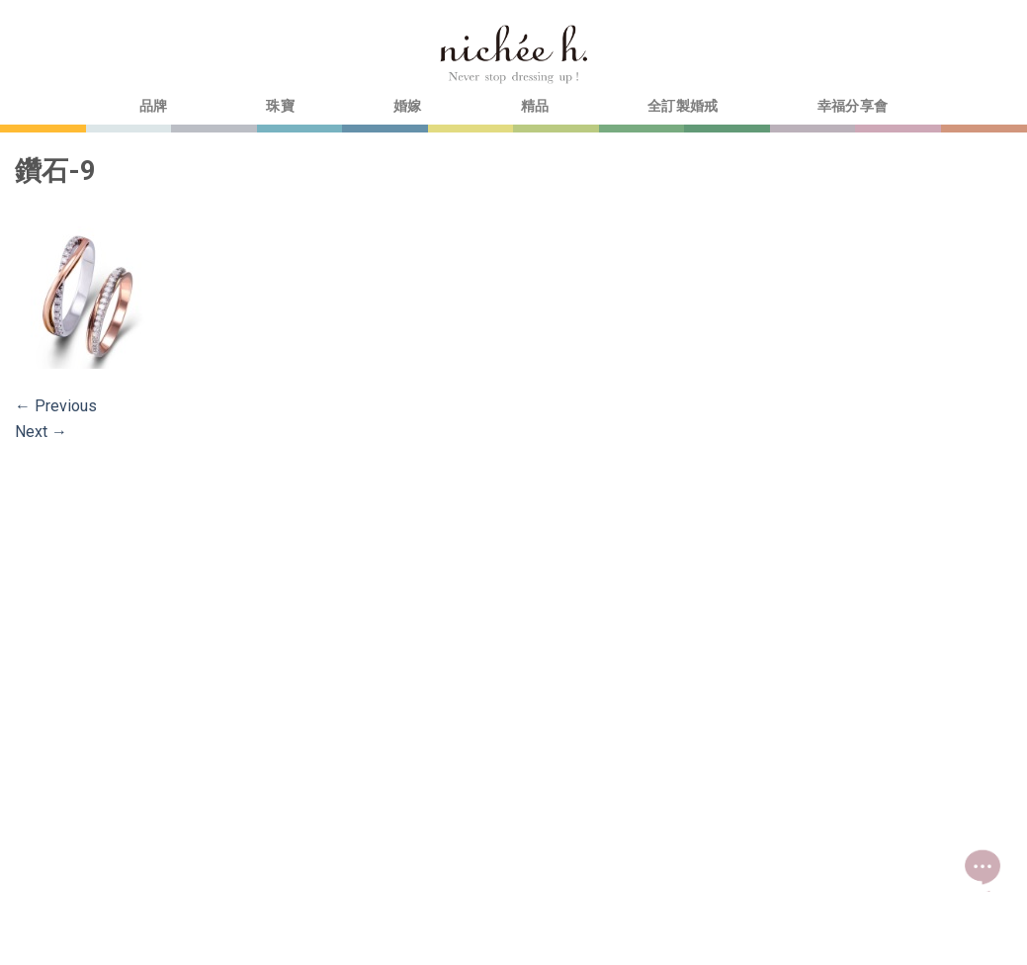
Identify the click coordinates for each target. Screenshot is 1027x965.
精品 (535, 106)
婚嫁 (407, 106)
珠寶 (280, 106)
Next (41, 431)
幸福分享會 (852, 106)
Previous (56, 405)
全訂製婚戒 (682, 106)
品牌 (153, 106)
